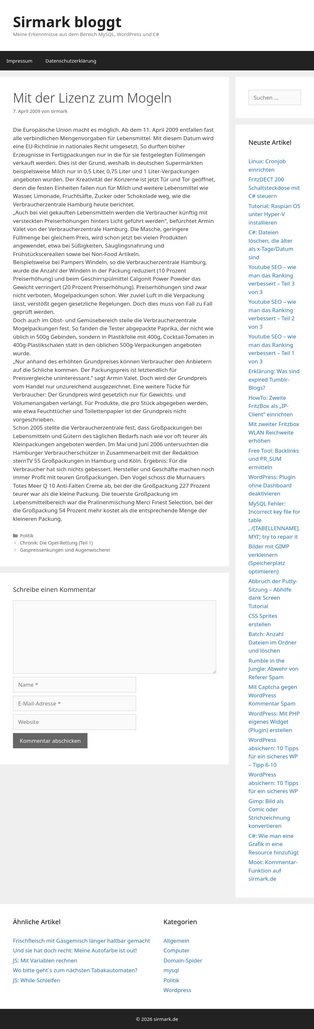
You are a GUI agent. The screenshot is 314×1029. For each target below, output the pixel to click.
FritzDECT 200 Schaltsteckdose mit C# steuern (274, 188)
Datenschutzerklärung (70, 60)
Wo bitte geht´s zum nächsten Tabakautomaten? (75, 970)
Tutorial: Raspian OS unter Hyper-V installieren (274, 214)
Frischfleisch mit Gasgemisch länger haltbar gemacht (81, 940)
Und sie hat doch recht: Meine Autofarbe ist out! (75, 950)
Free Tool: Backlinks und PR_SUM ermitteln (274, 459)
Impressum (19, 60)
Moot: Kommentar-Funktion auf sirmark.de (273, 870)
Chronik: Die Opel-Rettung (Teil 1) (56, 543)
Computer (177, 950)
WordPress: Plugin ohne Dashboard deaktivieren (272, 485)
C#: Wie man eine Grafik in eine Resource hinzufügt (274, 844)
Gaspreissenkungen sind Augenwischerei (65, 550)
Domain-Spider (183, 960)
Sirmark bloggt (67, 21)
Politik (27, 536)
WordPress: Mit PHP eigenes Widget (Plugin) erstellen (274, 722)
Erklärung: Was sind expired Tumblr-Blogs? (274, 379)
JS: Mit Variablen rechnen (45, 960)
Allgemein (177, 940)
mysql (171, 970)
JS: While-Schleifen (36, 980)
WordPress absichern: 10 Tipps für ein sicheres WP (273, 783)
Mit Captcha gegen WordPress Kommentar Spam (273, 695)
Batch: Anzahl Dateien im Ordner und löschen (273, 642)
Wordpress (178, 990)
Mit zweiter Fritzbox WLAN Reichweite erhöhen (274, 432)
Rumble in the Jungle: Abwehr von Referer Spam (273, 669)
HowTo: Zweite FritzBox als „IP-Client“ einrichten (271, 406)
